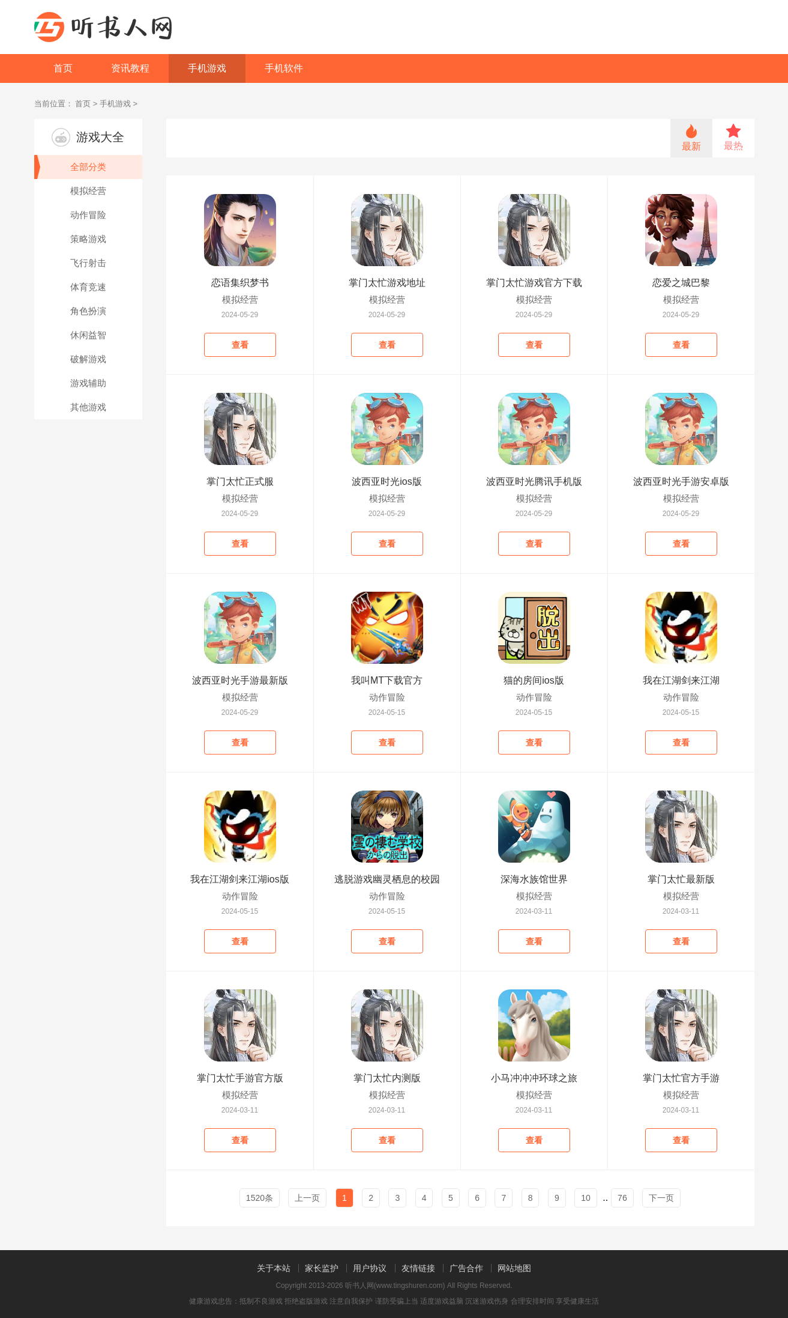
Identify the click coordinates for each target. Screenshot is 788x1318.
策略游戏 (88, 239)
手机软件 (284, 68)
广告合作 (466, 1268)
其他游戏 (88, 407)
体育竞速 (88, 287)
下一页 (661, 1198)
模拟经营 (88, 191)
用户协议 (369, 1268)
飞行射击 (88, 263)
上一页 (307, 1198)
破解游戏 (88, 359)
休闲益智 (88, 335)
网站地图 (514, 1268)
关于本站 (273, 1268)
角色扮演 (88, 311)
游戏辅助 (88, 383)
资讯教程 (130, 68)
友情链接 (418, 1268)
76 (622, 1198)
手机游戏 (207, 68)
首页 (63, 68)
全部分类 (70, 167)
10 (586, 1198)
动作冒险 (88, 215)
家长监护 (321, 1268)
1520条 (259, 1198)
